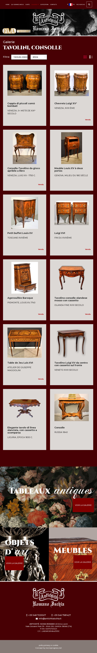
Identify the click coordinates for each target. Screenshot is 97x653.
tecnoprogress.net (54, 648)
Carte (27, 4)
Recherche (84, 5)
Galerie (35, 4)
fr (71, 4)
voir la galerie (83, 505)
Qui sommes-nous (17, 4)
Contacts (53, 4)
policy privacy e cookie (48, 645)
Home (7, 4)
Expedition (44, 4)
